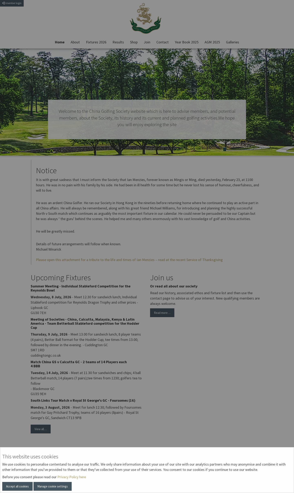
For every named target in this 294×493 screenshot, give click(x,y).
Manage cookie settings (52, 486)
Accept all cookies (17, 486)
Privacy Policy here (71, 477)
